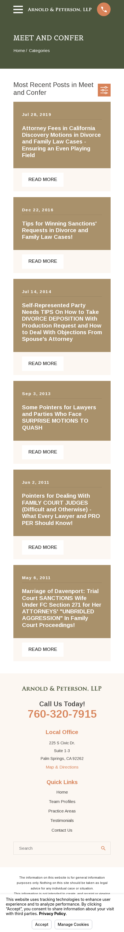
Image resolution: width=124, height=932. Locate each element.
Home (62, 792)
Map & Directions (62, 767)
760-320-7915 (62, 714)
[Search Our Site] (103, 848)
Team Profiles (62, 801)
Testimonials (62, 820)
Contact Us (62, 830)
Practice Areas (62, 811)
